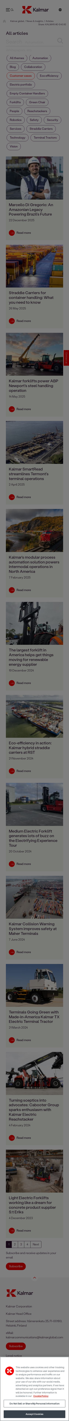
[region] (34, 1389)
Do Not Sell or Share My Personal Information (34, 1403)
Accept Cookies (34, 1414)
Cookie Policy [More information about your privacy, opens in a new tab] (40, 1396)
